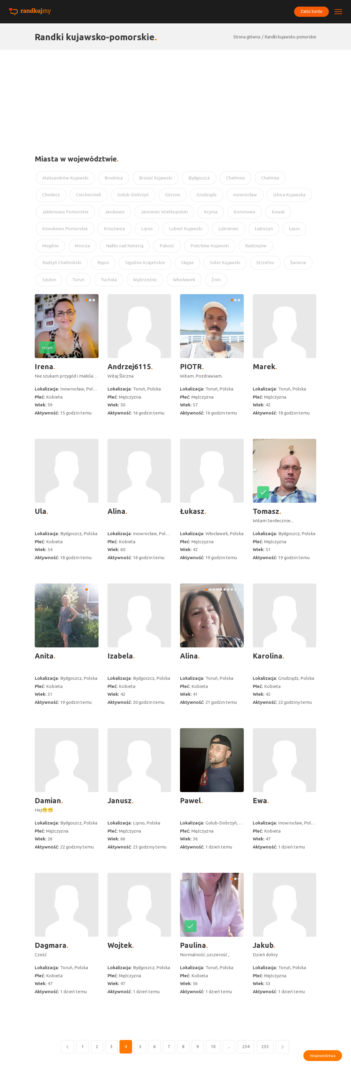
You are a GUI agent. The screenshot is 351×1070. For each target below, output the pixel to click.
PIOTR (191, 367)
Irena (44, 367)
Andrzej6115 (129, 367)
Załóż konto (311, 11)
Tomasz (266, 511)
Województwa (322, 1055)
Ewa (260, 801)
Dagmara (50, 945)
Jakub (263, 945)
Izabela (120, 656)
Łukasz (192, 511)
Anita (44, 656)
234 (245, 1046)
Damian (48, 801)
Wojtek (120, 945)
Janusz (120, 801)
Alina (116, 511)
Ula (40, 511)
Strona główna (246, 37)
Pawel (190, 801)
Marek (264, 367)
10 (213, 1046)
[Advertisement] (175, 95)
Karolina (267, 656)
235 (265, 1046)
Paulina (193, 945)
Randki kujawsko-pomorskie (290, 37)
